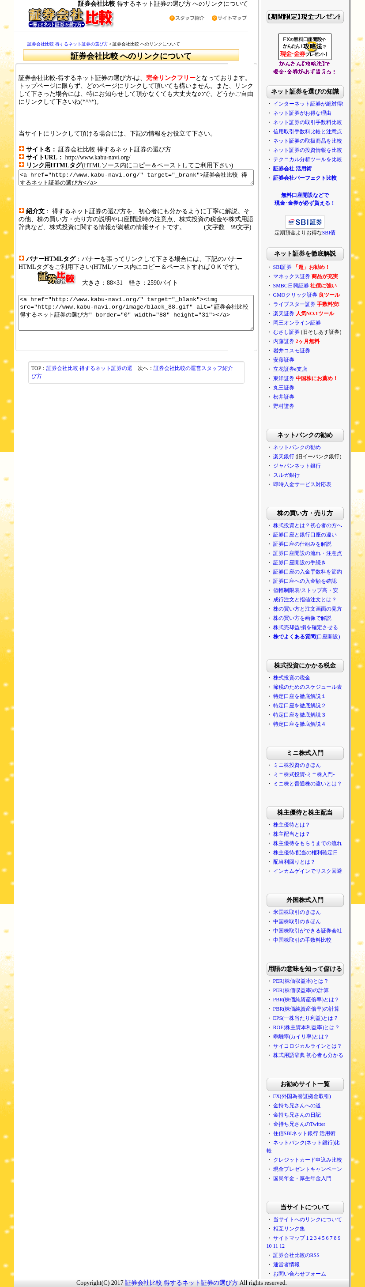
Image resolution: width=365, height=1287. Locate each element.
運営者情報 (300, 1264)
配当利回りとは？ (308, 862)
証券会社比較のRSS (310, 1255)
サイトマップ (303, 1238)
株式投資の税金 (305, 678)
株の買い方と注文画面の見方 (321, 609)
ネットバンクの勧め (311, 447)
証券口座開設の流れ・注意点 (321, 553)
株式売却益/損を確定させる (319, 627)
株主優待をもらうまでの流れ (321, 843)
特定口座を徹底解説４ (313, 724)
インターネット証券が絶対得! (322, 104)
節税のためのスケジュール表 (321, 687)
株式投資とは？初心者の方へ (321, 525)
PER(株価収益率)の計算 (315, 990)
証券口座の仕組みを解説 (316, 544)
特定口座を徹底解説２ (313, 705)
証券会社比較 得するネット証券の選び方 (54, 44)
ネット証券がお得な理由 (316, 113)
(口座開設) (320, 637)
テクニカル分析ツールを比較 (321, 159)
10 (283, 1246)
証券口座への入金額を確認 (319, 581)
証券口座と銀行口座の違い (319, 535)
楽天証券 (298, 313)
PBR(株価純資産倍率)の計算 (320, 1009)
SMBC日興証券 (305, 286)
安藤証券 (298, 360)
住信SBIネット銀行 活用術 (318, 1133)
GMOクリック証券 (309, 295)
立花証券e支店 (304, 369)
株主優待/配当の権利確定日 (319, 852)
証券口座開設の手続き (313, 562)
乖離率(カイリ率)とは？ (315, 1037)
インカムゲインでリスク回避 (321, 871)
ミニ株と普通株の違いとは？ (321, 784)
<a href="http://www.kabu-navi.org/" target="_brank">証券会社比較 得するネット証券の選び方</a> (136, 179)
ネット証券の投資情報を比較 (321, 150)
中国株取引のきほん (311, 921)
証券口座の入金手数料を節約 (321, 572)
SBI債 (343, 233)
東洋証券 (298, 378)
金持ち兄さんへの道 (311, 1105)
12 (296, 1246)
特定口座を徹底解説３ (313, 715)
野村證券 (298, 406)
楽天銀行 (298, 456)
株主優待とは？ (305, 825)
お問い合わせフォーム (313, 1274)
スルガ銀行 (300, 475)
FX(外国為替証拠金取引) (316, 1096)
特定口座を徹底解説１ (313, 696)
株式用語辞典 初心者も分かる (322, 1055)
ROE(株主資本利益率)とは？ (320, 1027)
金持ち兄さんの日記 (311, 1115)
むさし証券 (300, 332)
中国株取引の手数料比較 (316, 940)
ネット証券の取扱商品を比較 (321, 141)
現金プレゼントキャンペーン (321, 1169)
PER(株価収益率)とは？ (315, 981)
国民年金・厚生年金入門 (316, 1178)
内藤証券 (298, 341)
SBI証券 (296, 267)
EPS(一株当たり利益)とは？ (320, 1018)
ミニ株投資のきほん (311, 765)
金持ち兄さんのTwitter (313, 1124)
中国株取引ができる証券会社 (321, 931)
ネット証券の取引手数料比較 (321, 122)
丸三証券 (298, 388)
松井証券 (298, 397)
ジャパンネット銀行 (311, 466)
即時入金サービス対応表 (316, 484)
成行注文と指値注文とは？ (319, 599)
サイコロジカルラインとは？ (321, 1046)
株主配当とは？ (305, 834)
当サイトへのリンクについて (321, 1219)
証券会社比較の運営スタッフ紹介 (193, 377)
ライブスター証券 (308, 304)
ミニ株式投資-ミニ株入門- (318, 774)
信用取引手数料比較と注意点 (321, 131)
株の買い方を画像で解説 (316, 618)
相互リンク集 (303, 1229)
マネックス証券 (305, 276)
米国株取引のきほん (311, 912)
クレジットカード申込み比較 (321, 1160)
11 (290, 1246)
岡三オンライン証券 (311, 323)
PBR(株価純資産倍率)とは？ (320, 999)
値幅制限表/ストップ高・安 (319, 590)
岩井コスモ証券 (305, 350)
